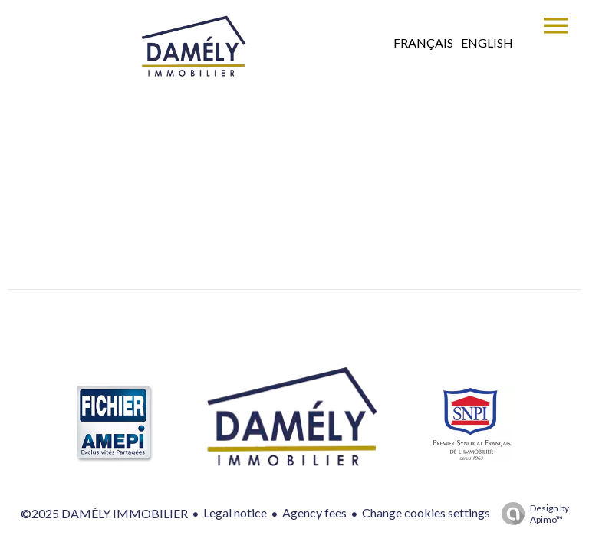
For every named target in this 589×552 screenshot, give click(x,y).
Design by (531, 513)
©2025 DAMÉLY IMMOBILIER (104, 513)
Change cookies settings (426, 512)
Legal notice (235, 512)
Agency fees (314, 512)
